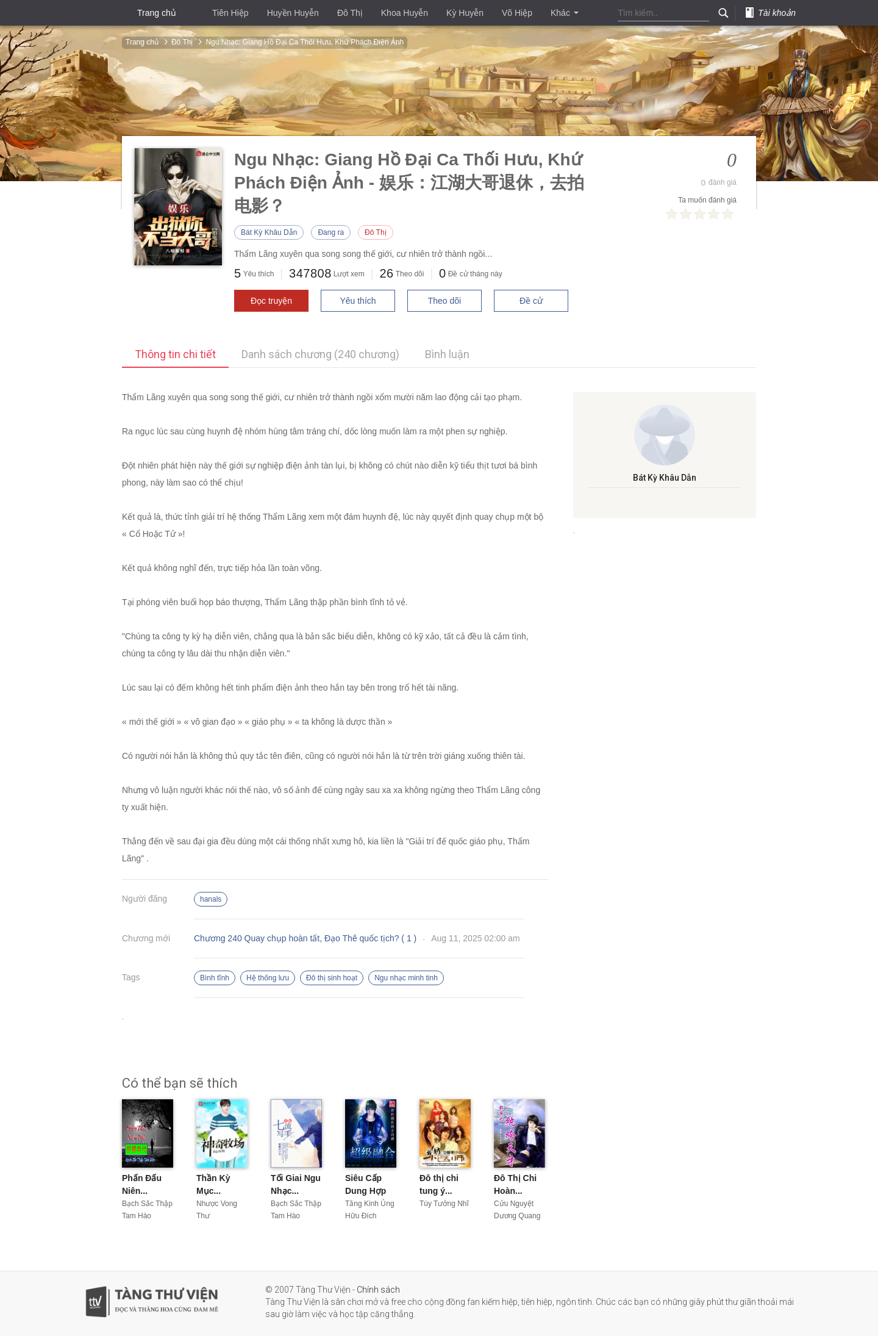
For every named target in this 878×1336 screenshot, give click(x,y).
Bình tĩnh (214, 978)
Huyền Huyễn (293, 13)
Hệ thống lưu (267, 978)
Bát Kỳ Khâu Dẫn (269, 232)
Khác (565, 13)
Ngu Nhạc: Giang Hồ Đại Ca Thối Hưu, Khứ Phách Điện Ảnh (304, 42)
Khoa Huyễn (404, 13)
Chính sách (378, 1290)
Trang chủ (156, 13)
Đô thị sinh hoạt (331, 978)
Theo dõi (444, 301)
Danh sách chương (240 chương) (320, 354)
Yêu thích (358, 301)
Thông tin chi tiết (175, 354)
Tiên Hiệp (230, 13)
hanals (210, 899)
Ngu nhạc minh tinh (406, 978)
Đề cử (531, 301)
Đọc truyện (271, 301)
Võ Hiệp (517, 13)
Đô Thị (350, 13)
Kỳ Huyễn (465, 13)
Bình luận (447, 354)
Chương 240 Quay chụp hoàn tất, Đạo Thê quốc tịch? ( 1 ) (305, 938)
